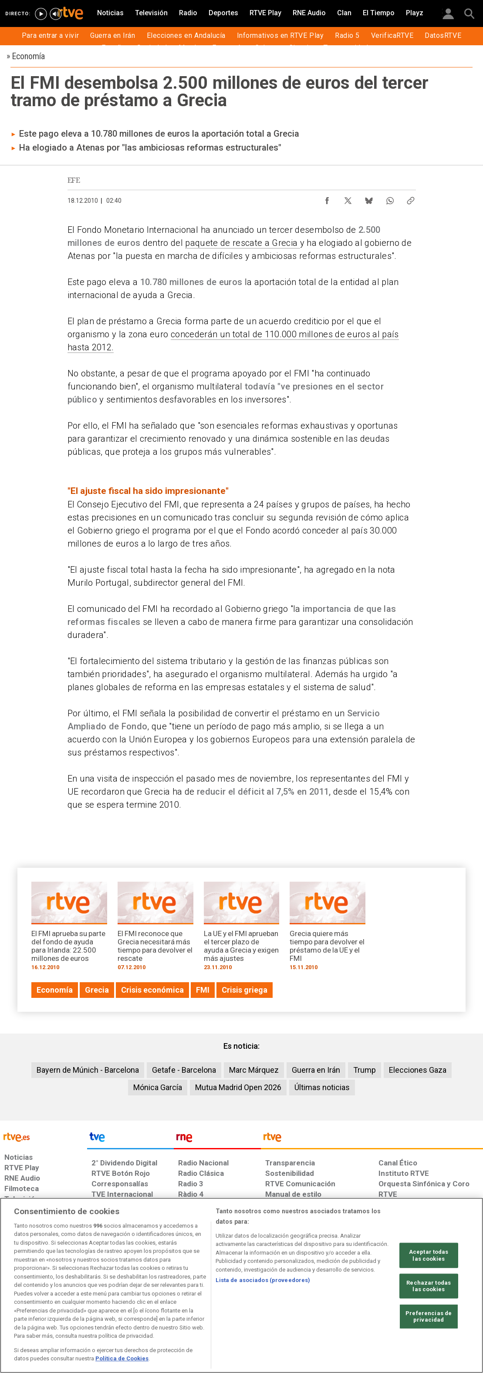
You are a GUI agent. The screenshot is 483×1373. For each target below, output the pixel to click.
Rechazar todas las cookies (428, 1285)
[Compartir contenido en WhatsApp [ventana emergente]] (389, 198)
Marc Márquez (254, 1069)
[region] (241, 1285)
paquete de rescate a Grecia (242, 243)
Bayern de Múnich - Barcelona (88, 1069)
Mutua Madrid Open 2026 (238, 1087)
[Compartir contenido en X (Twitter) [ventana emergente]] (348, 198)
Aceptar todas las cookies (429, 1255)
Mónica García (157, 1087)
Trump (364, 1069)
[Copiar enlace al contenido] (410, 198)
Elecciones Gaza (417, 1069)
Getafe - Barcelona (184, 1069)
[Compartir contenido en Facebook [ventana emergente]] (327, 198)
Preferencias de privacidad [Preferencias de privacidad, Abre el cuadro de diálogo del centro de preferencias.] (428, 1316)
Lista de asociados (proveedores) (263, 1280)
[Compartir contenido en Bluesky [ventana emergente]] (368, 198)
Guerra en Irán (316, 1069)
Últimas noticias (322, 1087)
